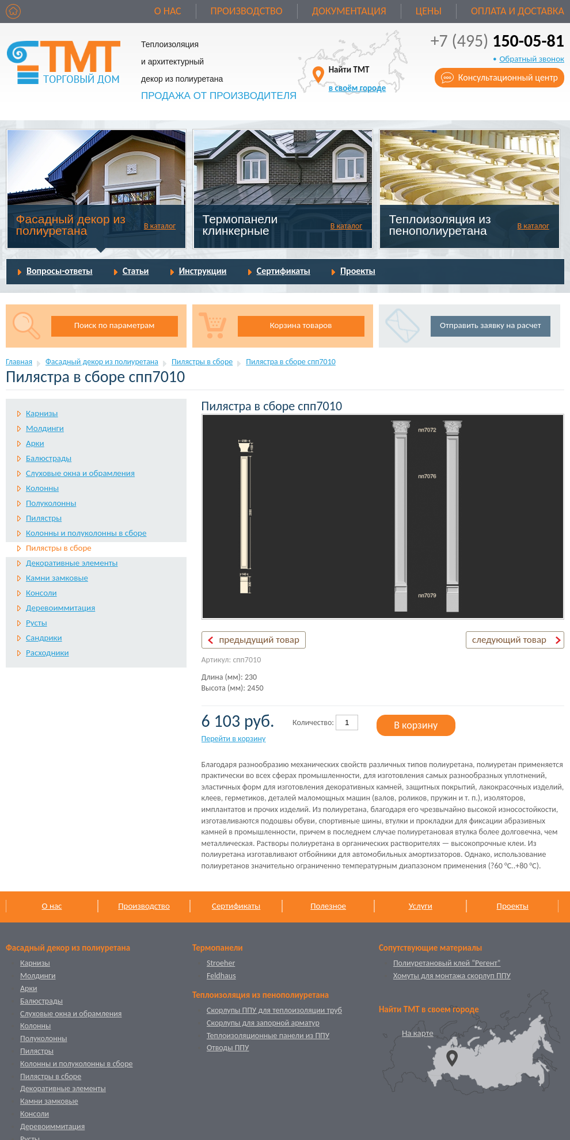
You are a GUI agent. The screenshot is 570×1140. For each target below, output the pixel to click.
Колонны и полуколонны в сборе (86, 533)
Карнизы (42, 413)
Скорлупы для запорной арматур (263, 1023)
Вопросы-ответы (59, 270)
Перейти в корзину (234, 739)
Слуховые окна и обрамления (80, 473)
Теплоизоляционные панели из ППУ (268, 1035)
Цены (429, 11)
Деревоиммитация (60, 608)
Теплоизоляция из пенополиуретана (440, 224)
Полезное (328, 906)
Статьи (136, 270)
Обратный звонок (531, 59)
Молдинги (45, 428)
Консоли (41, 593)
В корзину (416, 725)
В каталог (160, 226)
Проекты (357, 270)
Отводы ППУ (228, 1048)
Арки (35, 443)
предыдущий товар (259, 640)
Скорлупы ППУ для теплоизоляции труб (274, 1010)
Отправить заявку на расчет (490, 325)
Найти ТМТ (357, 78)
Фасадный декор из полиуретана (71, 224)
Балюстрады (48, 458)
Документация (349, 11)
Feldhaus (221, 976)
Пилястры (44, 518)
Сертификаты (283, 270)
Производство (247, 11)
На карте (418, 1033)
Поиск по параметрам (114, 325)
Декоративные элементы (71, 563)
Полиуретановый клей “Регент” (447, 963)
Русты (36, 622)
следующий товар (509, 640)
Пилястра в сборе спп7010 (291, 362)
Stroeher (221, 963)
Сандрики (44, 637)
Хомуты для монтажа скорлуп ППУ (452, 976)
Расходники (47, 652)
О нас (167, 11)
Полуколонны (51, 503)
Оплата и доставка (517, 11)
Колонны (42, 488)
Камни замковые (57, 578)
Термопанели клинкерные (240, 224)
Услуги (420, 906)
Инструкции (203, 270)
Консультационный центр (508, 77)
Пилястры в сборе (202, 362)
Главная (19, 362)
